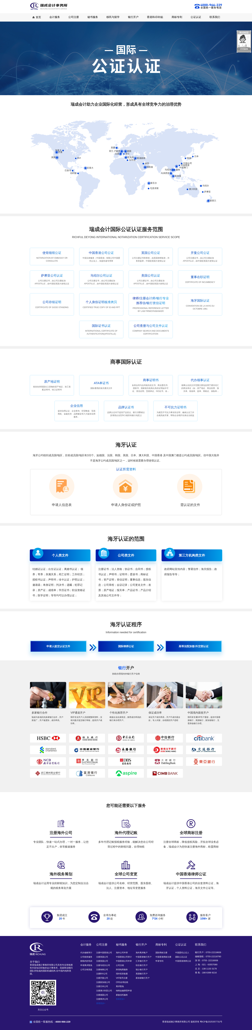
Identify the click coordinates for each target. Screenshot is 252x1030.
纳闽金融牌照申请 (124, 990)
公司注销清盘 (86, 969)
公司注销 (120, 965)
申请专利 (159, 961)
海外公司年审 (122, 952)
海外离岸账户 (142, 952)
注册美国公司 (102, 957)
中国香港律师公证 (183, 961)
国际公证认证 (181, 957)
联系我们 (215, 17)
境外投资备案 (122, 974)
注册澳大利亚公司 (104, 990)
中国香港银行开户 (144, 957)
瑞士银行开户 (142, 969)
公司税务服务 (86, 957)
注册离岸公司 (102, 999)
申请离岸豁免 (86, 965)
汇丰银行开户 (142, 961)
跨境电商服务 (122, 969)
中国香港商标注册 (163, 957)
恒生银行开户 (142, 965)
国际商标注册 (161, 952)
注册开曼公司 (102, 978)
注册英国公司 (102, 961)
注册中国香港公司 (104, 952)
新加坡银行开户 (143, 978)
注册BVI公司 (101, 974)
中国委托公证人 (182, 952)
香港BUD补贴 (155, 17)
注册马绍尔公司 (103, 965)
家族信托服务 (122, 995)
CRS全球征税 (122, 982)
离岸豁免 (120, 986)
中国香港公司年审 (124, 961)
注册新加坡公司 (103, 982)
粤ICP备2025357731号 (211, 1021)
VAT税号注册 (121, 978)
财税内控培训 (86, 961)
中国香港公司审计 (124, 957)
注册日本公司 (102, 986)
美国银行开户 (142, 974)
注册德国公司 (102, 995)
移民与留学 (113, 17)
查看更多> (100, 1003)
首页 (36, 17)
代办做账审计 (86, 952)
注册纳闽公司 (102, 969)
